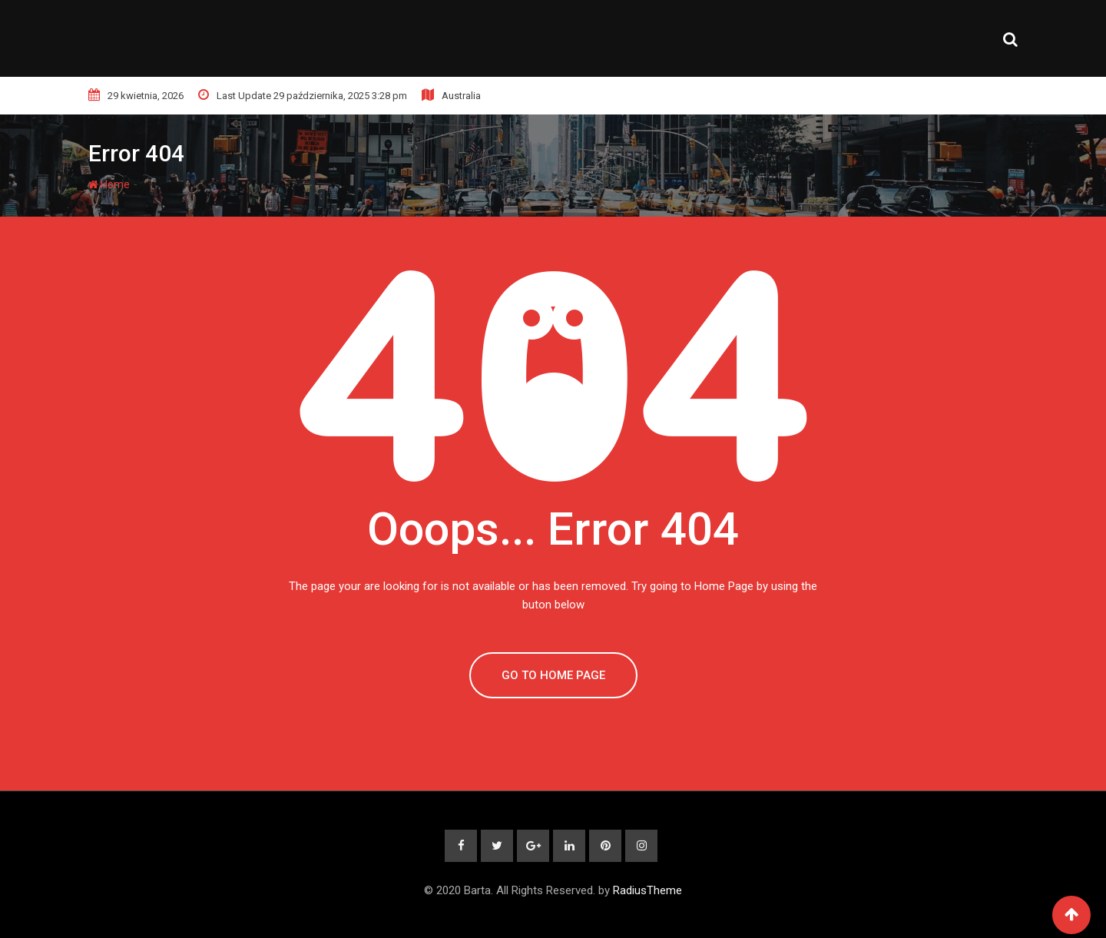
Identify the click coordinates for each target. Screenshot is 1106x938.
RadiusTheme (647, 890)
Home (109, 184)
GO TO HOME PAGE (553, 675)
